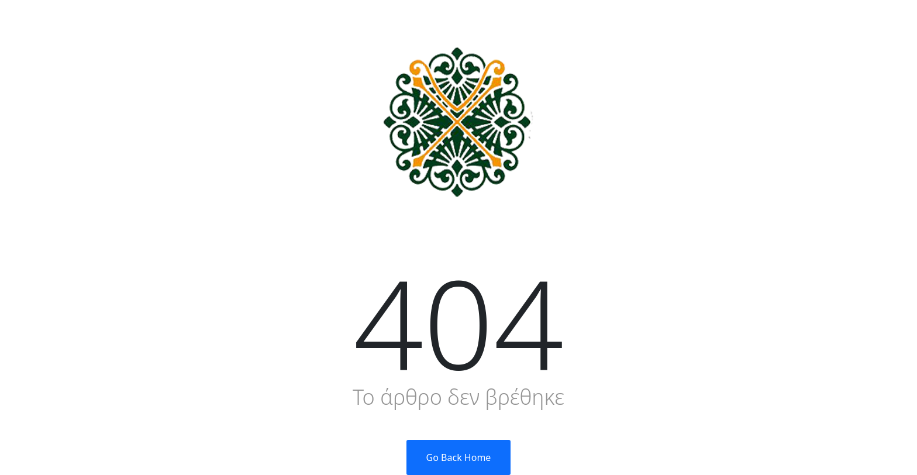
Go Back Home (458, 457)
